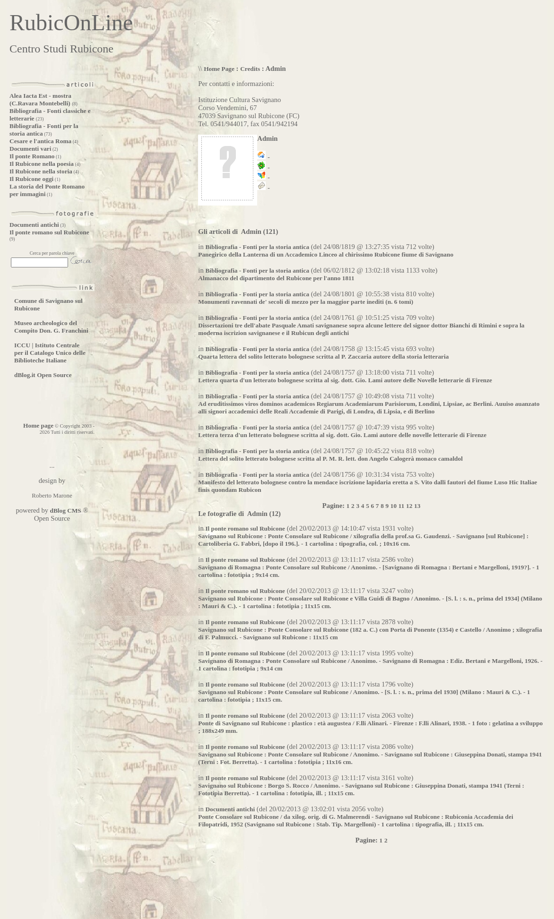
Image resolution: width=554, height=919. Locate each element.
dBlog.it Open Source (43, 374)
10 (393, 505)
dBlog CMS (64, 510)
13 (417, 505)
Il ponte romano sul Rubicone (49, 232)
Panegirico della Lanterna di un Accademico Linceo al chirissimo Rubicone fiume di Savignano (325, 254)
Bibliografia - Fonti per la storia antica (257, 246)
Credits (250, 68)
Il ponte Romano (32, 156)
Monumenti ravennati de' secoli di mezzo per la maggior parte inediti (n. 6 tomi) (305, 301)
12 (409, 505)
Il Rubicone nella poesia (41, 163)
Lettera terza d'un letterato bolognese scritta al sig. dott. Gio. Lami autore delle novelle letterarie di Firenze (342, 434)
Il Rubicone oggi (31, 178)
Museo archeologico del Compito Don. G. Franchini (51, 326)
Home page (38, 425)
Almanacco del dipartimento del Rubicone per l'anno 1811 (276, 278)
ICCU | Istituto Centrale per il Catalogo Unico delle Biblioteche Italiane (50, 353)
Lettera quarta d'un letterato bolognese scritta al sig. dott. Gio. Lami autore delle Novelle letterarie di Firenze (345, 380)
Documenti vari (30, 148)
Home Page (219, 68)
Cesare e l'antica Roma (40, 141)
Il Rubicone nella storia (40, 171)
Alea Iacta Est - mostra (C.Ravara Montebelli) (40, 99)
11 (401, 505)
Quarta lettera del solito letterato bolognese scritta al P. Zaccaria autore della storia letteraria (323, 356)
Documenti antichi (34, 224)
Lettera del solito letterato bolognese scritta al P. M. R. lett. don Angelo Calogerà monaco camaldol (330, 458)
